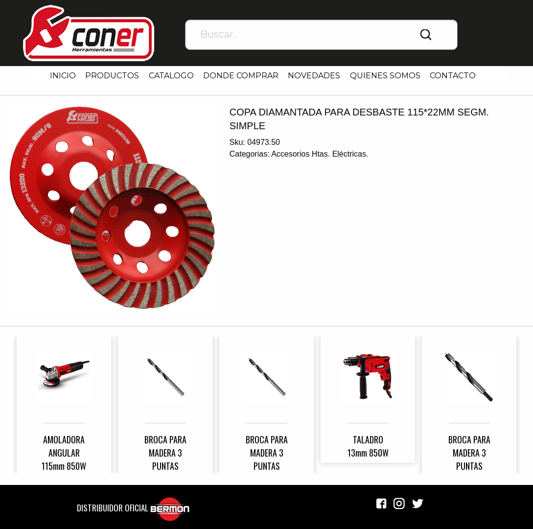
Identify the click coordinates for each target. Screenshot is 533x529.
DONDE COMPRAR (240, 75)
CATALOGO (171, 75)
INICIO (63, 75)
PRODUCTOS (112, 75)
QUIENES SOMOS (385, 75)
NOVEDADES (314, 75)
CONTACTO (453, 75)
